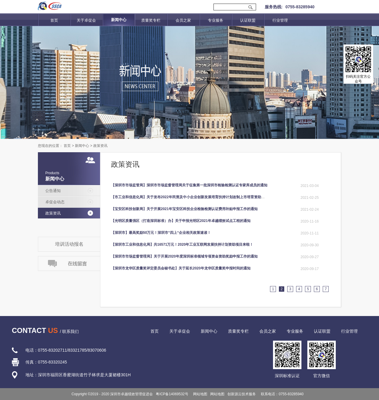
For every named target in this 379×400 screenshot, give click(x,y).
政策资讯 (100, 146)
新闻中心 (82, 146)
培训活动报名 (69, 244)
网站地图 (199, 394)
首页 (54, 20)
